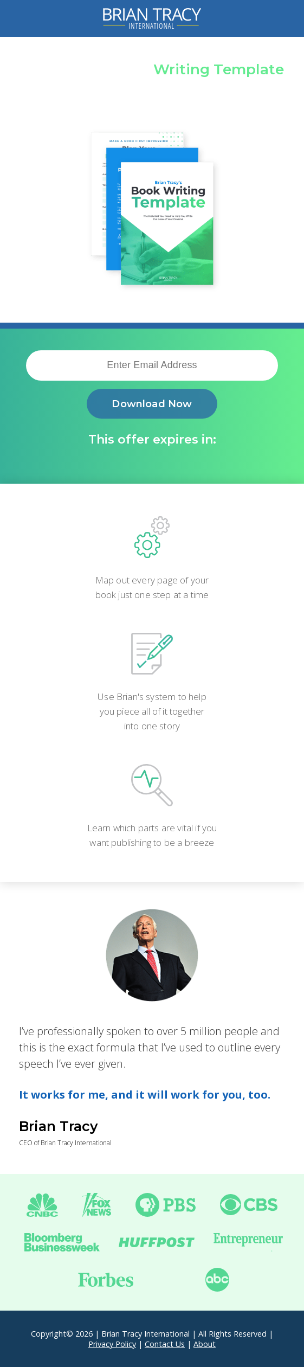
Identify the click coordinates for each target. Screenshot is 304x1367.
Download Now (152, 403)
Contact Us (165, 1344)
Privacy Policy (112, 1344)
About (204, 1344)
